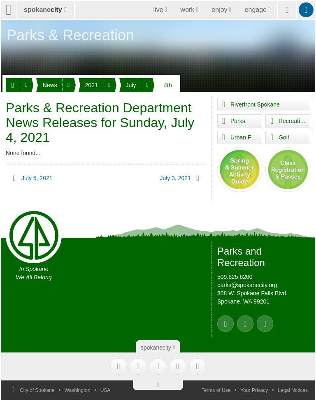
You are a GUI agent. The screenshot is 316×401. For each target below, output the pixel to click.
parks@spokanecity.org (247, 285)
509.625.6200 (235, 277)
